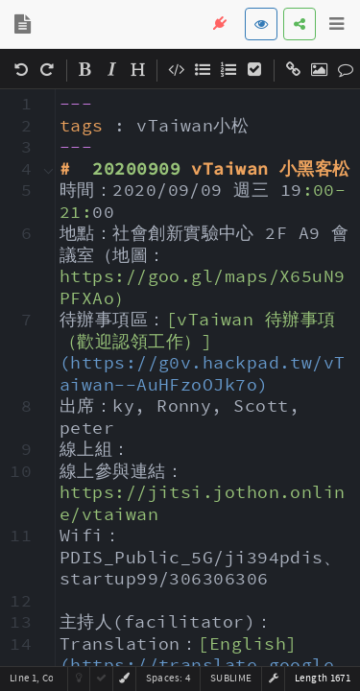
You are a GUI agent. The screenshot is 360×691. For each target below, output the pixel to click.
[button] (273, 678)
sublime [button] (231, 678)
